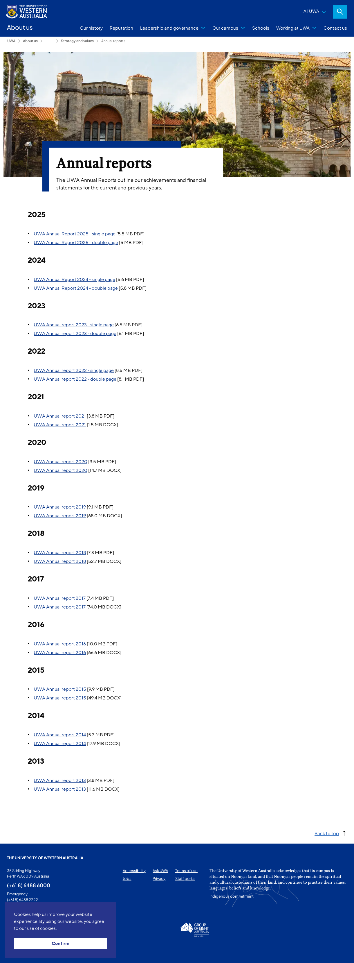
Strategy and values (77, 41)
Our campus (225, 28)
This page (15, 952)
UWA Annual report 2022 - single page (74, 370)
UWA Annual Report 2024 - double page (76, 288)
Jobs (127, 878)
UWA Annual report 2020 (60, 462)
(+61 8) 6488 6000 (28, 885)
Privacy (159, 878)
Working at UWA (293, 28)
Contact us (335, 28)
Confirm (60, 943)
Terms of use (186, 870)
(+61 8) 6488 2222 (22, 899)
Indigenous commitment (231, 896)
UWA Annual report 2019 (60, 507)
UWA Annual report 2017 (60, 598)
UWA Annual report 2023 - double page (75, 333)
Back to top (327, 833)
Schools (260, 28)
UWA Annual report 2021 (60, 416)
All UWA (311, 11)
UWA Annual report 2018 (60, 552)
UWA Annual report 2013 (60, 780)
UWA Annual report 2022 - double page (75, 379)
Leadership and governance (169, 28)
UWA (11, 41)
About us (30, 41)
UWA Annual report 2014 (60, 735)
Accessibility (134, 870)
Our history (91, 28)
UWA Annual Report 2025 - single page (74, 234)
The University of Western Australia (45, 857)
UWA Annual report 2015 (60, 689)
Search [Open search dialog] (340, 12)
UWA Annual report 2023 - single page (74, 325)
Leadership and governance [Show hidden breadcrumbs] (49, 41)
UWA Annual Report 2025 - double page (76, 242)
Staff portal (185, 878)
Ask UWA (160, 870)
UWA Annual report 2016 (60, 644)
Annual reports (113, 41)
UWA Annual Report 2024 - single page (74, 279)
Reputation (121, 28)
